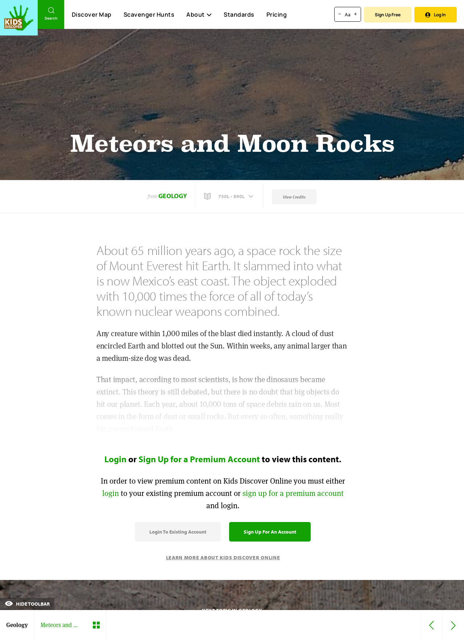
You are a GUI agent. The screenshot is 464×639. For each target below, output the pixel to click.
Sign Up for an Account (270, 532)
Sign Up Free (388, 15)
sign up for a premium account (293, 493)
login (110, 493)
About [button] (199, 14)
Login (115, 459)
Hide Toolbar (27, 604)
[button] (229, 196)
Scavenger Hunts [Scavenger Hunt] (148, 15)
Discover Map (91, 14)
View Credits (294, 197)
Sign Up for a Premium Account (199, 459)
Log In (435, 15)
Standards (239, 14)
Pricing (276, 14)
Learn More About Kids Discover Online (223, 557)
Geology (172, 196)
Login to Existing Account (177, 532)
